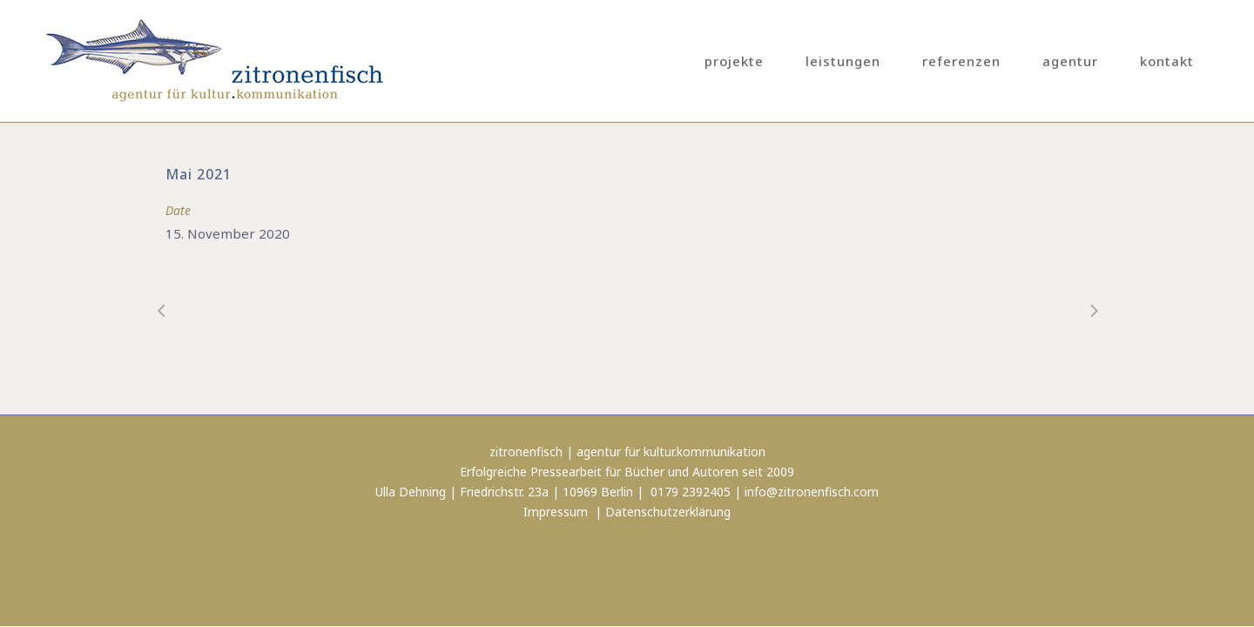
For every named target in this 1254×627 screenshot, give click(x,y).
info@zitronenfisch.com (812, 491)
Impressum (555, 511)
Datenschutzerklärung (668, 511)
